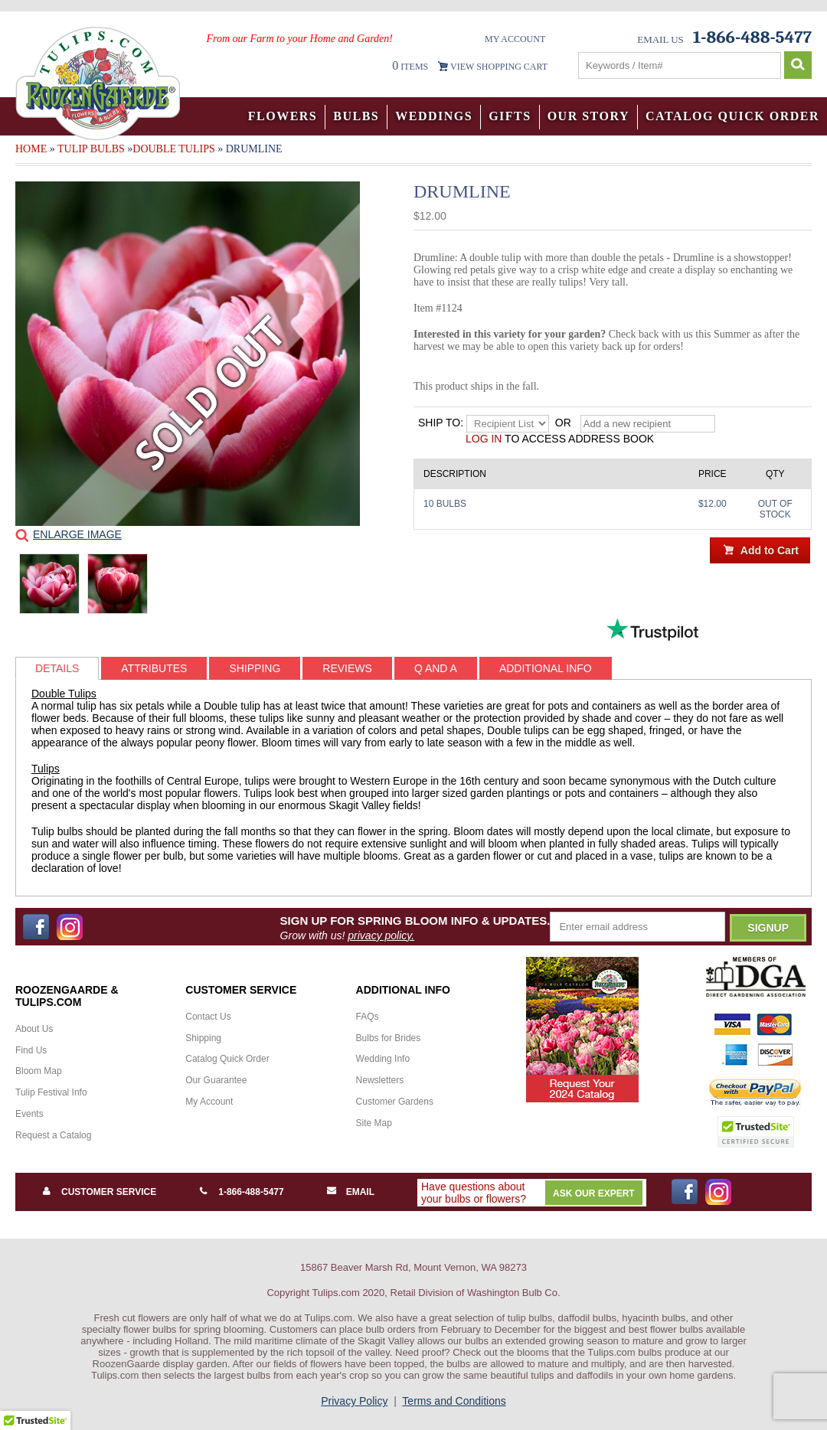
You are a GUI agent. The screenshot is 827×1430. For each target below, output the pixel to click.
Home (31, 149)
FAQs (367, 1016)
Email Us (660, 39)
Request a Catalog (53, 1135)
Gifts (510, 115)
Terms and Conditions (453, 1401)
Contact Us (207, 1016)
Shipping (203, 1038)
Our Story (588, 115)
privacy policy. (381, 935)
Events (29, 1113)
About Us (34, 1029)
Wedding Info (383, 1058)
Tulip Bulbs (91, 149)
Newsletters (380, 1080)
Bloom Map (38, 1071)
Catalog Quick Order (732, 115)
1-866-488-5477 (250, 1192)
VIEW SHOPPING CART (499, 66)
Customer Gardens (394, 1101)
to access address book (560, 439)
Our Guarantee (216, 1080)
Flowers (283, 115)
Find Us (31, 1050)
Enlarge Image (77, 534)
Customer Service (108, 1192)
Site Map (374, 1123)
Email (360, 1192)
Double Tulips (173, 149)
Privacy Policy (354, 1401)
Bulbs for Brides (388, 1038)
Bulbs (356, 115)
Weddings (433, 115)
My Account (515, 39)
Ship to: (440, 422)
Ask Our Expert (594, 1193)
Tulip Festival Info (51, 1092)
